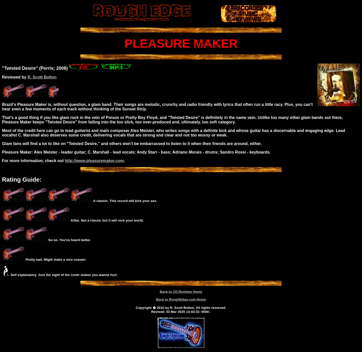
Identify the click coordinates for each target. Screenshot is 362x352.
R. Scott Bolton (42, 77)
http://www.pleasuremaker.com (94, 161)
